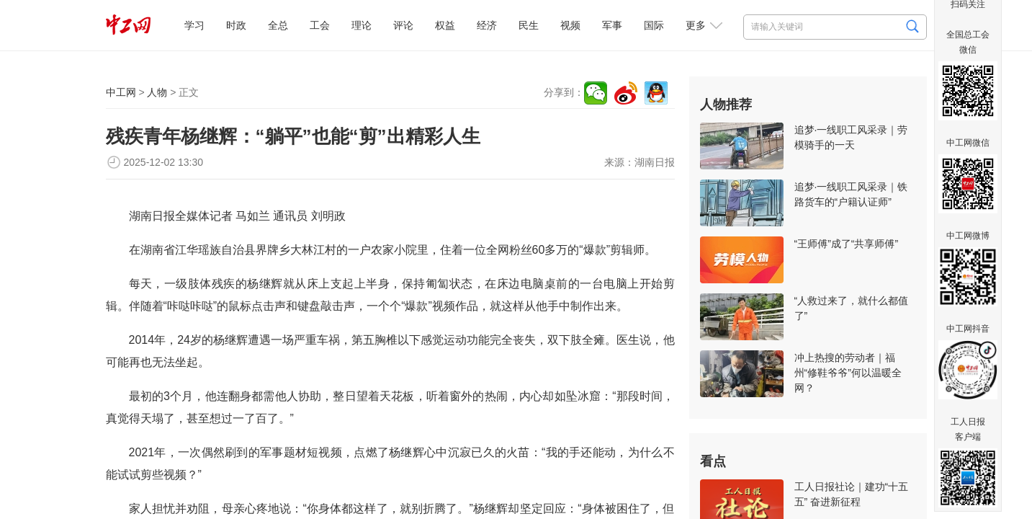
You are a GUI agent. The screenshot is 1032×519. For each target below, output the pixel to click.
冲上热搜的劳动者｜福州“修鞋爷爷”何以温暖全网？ (848, 373)
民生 (529, 25)
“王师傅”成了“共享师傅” (846, 243)
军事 (612, 25)
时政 (236, 25)
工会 (320, 25)
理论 (361, 25)
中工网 (121, 92)
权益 (445, 25)
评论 (403, 25)
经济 (487, 25)
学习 (194, 25)
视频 (570, 25)
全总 (278, 25)
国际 (654, 25)
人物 (157, 92)
